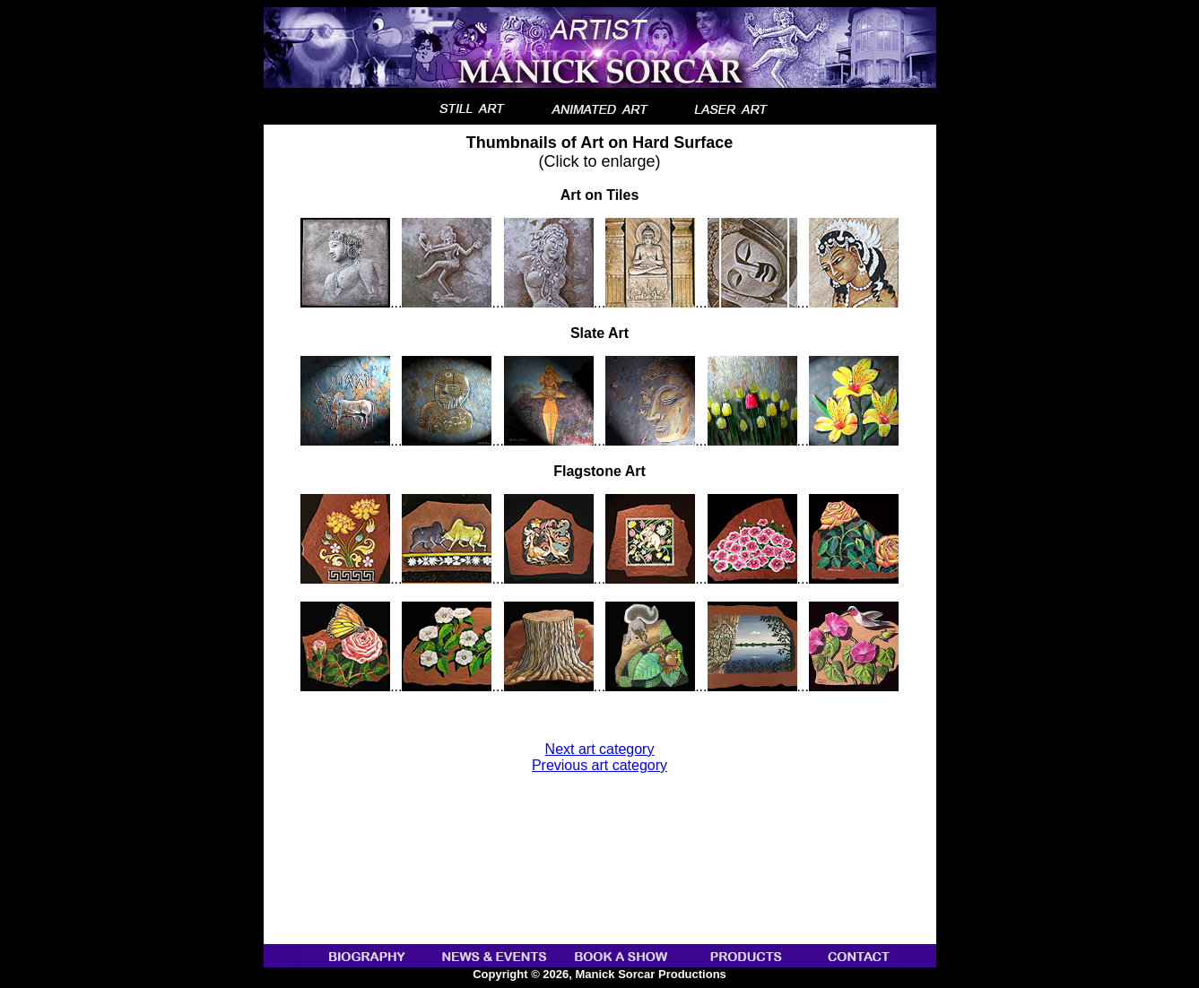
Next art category (600, 749)
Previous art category (599, 765)
